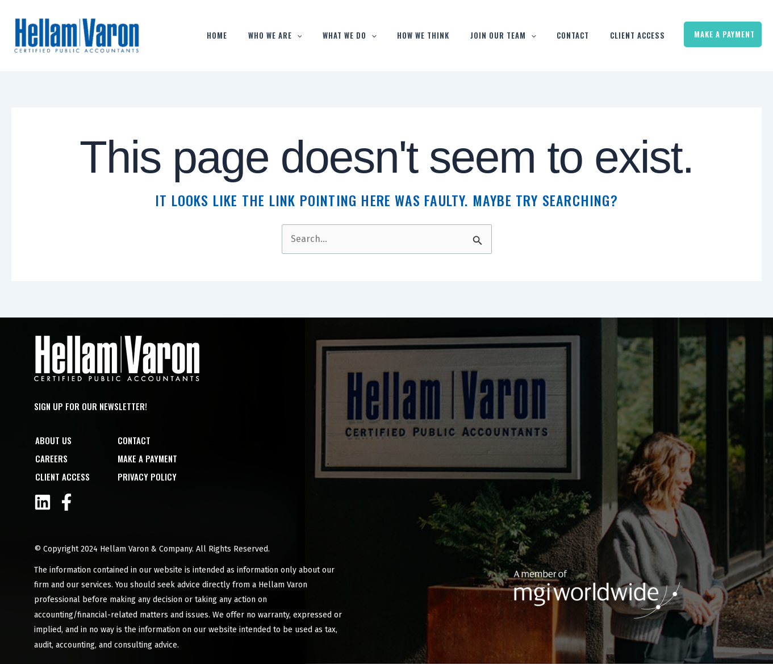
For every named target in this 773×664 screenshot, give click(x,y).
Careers (50, 458)
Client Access (643, 35)
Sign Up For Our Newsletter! (90, 406)
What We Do (379, 35)
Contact (585, 35)
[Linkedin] (42, 502)
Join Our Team (521, 35)
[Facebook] (66, 502)
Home (259, 35)
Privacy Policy (146, 476)
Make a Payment (724, 34)
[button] (333, 35)
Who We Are (311, 35)
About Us (52, 440)
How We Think (447, 35)
